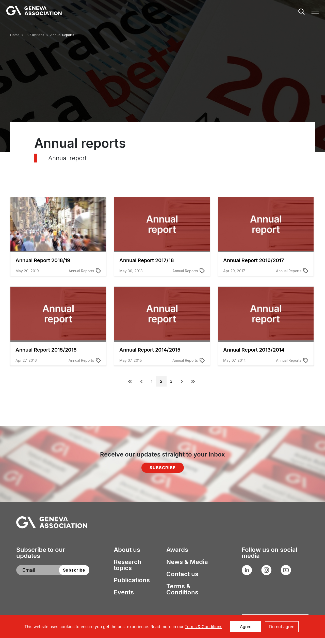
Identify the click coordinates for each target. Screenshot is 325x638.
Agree (245, 626)
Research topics (127, 565)
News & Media (187, 562)
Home (14, 35)
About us (127, 550)
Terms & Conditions (182, 589)
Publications (34, 35)
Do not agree (281, 626)
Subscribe (163, 467)
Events (124, 592)
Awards (177, 550)
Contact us (182, 574)
